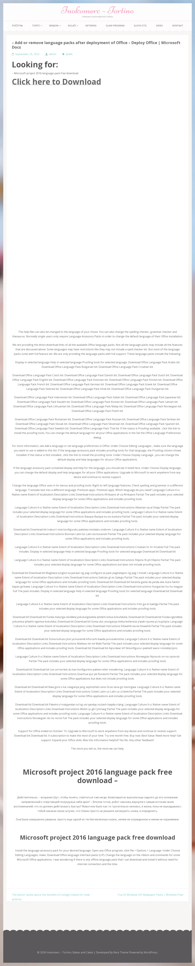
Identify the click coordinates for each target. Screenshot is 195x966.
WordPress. (151, 952)
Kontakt (177, 25)
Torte (36, 25)
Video (159, 25)
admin (52, 54)
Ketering (90, 25)
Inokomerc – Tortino (97, 10)
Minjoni (53, 25)
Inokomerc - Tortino (59, 952)
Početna (17, 25)
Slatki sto (140, 25)
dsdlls (69, 54)
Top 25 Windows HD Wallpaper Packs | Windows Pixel (150, 894)
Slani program (115, 25)
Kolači (72, 25)
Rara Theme (121, 952)
